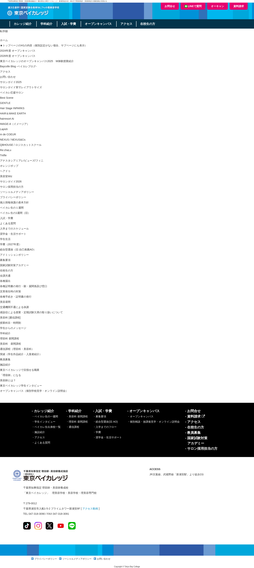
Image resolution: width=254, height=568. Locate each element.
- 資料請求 (195, 416)
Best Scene (6, 97)
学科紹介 (47, 23)
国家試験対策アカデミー (14, 265)
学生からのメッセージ (13, 328)
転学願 (4, 31)
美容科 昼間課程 (10, 343)
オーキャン (217, 6)
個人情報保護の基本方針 (14, 202)
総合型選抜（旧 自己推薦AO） (18, 249)
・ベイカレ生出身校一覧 (46, 426)
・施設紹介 (38, 432)
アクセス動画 (90, 508)
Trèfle (3, 155)
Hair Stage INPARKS (12, 108)
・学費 (97, 432)
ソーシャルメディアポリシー (17, 191)
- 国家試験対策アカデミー (196, 440)
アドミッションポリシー (14, 254)
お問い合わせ (8, 76)
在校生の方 (148, 23)
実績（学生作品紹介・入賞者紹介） (21, 354)
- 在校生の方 (194, 427)
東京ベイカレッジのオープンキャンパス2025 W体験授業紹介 (37, 61)
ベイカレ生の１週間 (12, 207)
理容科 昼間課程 (9, 338)
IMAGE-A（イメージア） (14, 123)
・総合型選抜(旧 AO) (105, 421)
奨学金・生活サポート (13, 233)
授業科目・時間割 (10, 322)
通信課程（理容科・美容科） (17, 348)
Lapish (4, 129)
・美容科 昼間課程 (77, 416)
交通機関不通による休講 (14, 307)
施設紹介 (5, 364)
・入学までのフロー (105, 426)
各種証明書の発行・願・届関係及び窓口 (23, 286)
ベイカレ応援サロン (12, 92)
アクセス (127, 23)
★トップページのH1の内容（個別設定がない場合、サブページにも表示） (43, 45)
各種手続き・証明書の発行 (15, 296)
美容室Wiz (6, 176)
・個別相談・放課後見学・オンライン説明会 (153, 421)
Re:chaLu (5, 150)
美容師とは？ (8, 380)
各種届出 (5, 280)
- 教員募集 (193, 433)
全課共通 (5, 275)
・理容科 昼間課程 (77, 421)
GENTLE (5, 102)
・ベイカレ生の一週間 (45, 416)
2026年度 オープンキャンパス (17, 55)
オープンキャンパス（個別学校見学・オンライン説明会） (34, 390)
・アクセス (38, 437)
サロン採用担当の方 (12, 186)
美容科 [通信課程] (10, 317)
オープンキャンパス (98, 23)
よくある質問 (8, 223)
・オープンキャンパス (140, 416)
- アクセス (193, 422)
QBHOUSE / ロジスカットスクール (21, 144)
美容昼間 (5, 301)
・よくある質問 (41, 442)
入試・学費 (68, 23)
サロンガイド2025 (11, 82)
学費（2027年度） (11, 244)
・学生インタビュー (43, 421)
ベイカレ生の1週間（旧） (15, 212)
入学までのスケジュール (14, 228)
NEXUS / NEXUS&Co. (13, 139)
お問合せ (170, 6)
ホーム (4, 40)
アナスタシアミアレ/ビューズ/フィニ (21, 160)
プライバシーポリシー (13, 197)
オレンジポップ (9, 165)
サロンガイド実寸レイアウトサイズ (21, 87)
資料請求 (238, 6)
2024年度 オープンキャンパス (17, 50)
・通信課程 (72, 426)
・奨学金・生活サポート (107, 437)
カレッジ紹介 (23, 23)
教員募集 (5, 359)
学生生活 (5, 239)
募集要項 (5, 259)
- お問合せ (193, 411)
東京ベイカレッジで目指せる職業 (19, 369)
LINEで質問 (193, 6)
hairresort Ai (7, 118)
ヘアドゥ (5, 171)
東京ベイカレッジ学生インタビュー (21, 385)
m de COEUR (8, 134)
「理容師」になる (10, 375)
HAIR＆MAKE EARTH (13, 113)
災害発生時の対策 (10, 291)
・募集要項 (99, 416)
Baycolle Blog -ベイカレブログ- (18, 66)
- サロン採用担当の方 (201, 448)
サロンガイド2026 (11, 181)
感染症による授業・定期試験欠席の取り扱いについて (31, 312)
